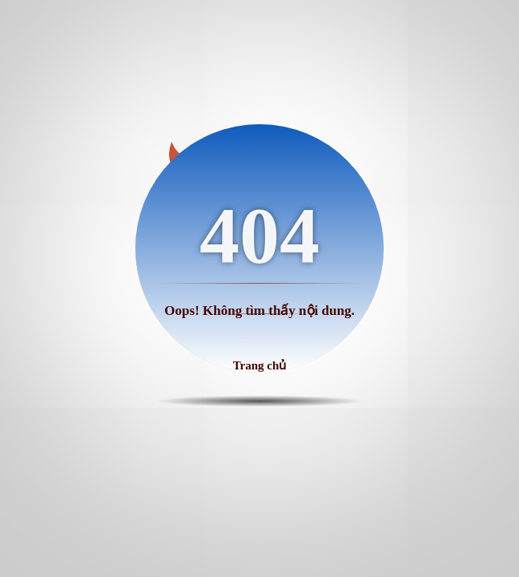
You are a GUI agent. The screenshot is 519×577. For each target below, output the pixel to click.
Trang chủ (260, 365)
